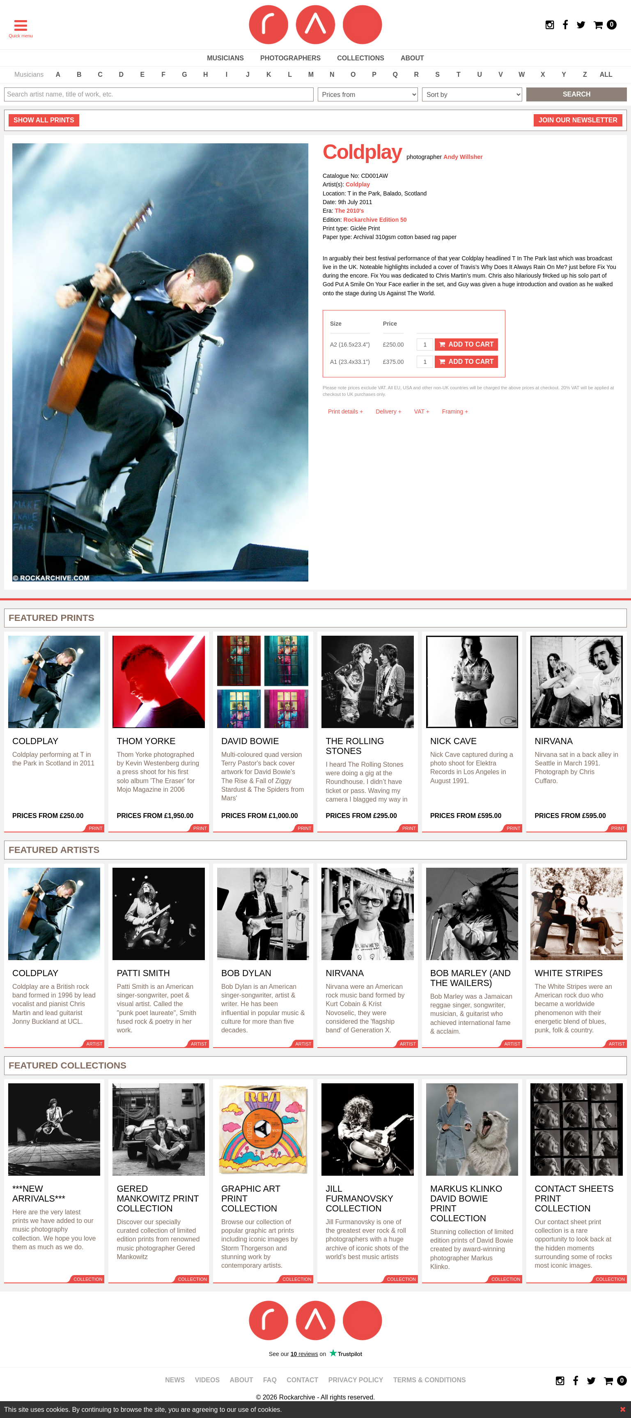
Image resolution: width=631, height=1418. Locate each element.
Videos (207, 1380)
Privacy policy (355, 1380)
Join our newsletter (578, 120)
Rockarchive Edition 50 (375, 219)
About (412, 58)
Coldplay (358, 184)
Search (577, 94)
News (175, 1380)
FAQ (270, 1380)
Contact (302, 1380)
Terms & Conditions (429, 1380)
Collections (360, 58)
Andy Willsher (463, 157)
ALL (606, 74)
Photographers (290, 58)
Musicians (225, 58)
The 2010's (349, 210)
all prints (44, 120)
